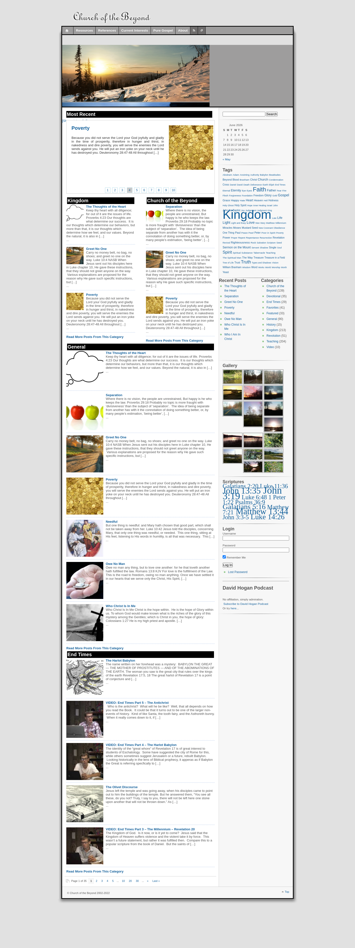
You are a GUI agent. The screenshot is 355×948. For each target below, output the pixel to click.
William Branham (232, 267)
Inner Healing (259, 205)
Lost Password (238, 572)
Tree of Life (228, 262)
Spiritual (237, 253)
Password (229, 545)
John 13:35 (242, 491)
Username (229, 533)
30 (137, 880)
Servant (255, 247)
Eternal (226, 190)
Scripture (271, 243)
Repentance (252, 237)
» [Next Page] (147, 880)
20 (130, 880)
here (233, 608)
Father (271, 190)
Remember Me (234, 557)
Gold (274, 195)
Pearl (251, 233)
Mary (263, 223)
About (183, 30)
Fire (284, 190)
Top (287, 891)
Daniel (233, 185)
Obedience (279, 227)
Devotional (273, 296)
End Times (280, 185)
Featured (272, 313)
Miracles (227, 227)
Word (254, 267)
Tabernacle (259, 252)
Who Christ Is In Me (121, 606)
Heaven (258, 200)
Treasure (259, 257)
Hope (249, 205)
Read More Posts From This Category (95, 337)
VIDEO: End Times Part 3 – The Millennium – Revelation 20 (150, 829)
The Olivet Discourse (122, 787)
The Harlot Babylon (120, 660)
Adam (236, 174)
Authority (254, 175)
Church (263, 179)
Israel (269, 205)
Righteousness (240, 242)
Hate (242, 200)
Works (261, 267)
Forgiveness (235, 195)
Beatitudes (275, 174)
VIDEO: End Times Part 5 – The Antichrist (137, 703)
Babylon (264, 175)
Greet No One (96, 249)
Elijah (271, 185)
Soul (279, 247)
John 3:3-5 (236, 517)
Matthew (270, 223)
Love (251, 222)
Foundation (247, 195)
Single (272, 247)
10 (173, 190)
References (107, 30)
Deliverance (256, 185)
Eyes (249, 190)
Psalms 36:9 (250, 502)
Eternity (236, 190)
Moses (237, 227)
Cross (226, 184)
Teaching (270, 252)
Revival (226, 243)
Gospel (283, 195)
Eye (244, 190)
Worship (276, 267)
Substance (247, 252)
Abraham (227, 175)
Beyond (227, 179)
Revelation (278, 237)
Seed (279, 243)
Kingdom (247, 215)
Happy (235, 200)
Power (226, 237)
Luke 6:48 (254, 497)
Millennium (280, 223)
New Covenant (266, 228)
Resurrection (266, 238)
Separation (174, 206)
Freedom (258, 195)
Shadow (264, 247)
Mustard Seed (250, 227)
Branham (244, 179)
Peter (257, 232)
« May (227, 159)
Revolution (273, 335)
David (240, 185)
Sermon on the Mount (237, 247)
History (271, 324)
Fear (279, 190)
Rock (253, 242)
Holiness (273, 200)
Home (67, 30)
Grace (226, 200)
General (271, 319)
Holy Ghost (228, 205)
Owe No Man (115, 564)
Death (246, 185)
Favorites (272, 307)
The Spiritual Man (232, 257)
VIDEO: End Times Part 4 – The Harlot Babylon (141, 745)
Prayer (234, 238)
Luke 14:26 (267, 517)
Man (257, 223)
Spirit (227, 252)
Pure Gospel (163, 30)
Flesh (225, 195)
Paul (237, 232)
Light (226, 222)
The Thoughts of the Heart (106, 206)
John (275, 205)
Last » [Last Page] (156, 880)
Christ (253, 179)
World (268, 267)
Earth (265, 185)
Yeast (226, 272)
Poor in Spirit (268, 232)
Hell (265, 200)
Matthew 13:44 (262, 511)
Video (270, 347)
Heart (249, 200)
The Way (247, 257)
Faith (259, 189)
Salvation (261, 243)
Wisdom (246, 267)
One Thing (228, 232)
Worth (284, 267)
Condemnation (276, 180)
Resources (84, 30)
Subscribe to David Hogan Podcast (245, 603)
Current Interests (134, 30)
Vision (275, 262)
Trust (237, 262)
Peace (244, 233)
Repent (241, 238)
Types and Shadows (261, 262)
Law (274, 218)
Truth (246, 262)
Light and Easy (238, 223)
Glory (268, 195)
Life (280, 218)
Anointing (244, 175)
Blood (235, 179)
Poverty (80, 128)
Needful (112, 521)
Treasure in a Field (275, 257)
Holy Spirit (240, 205)
